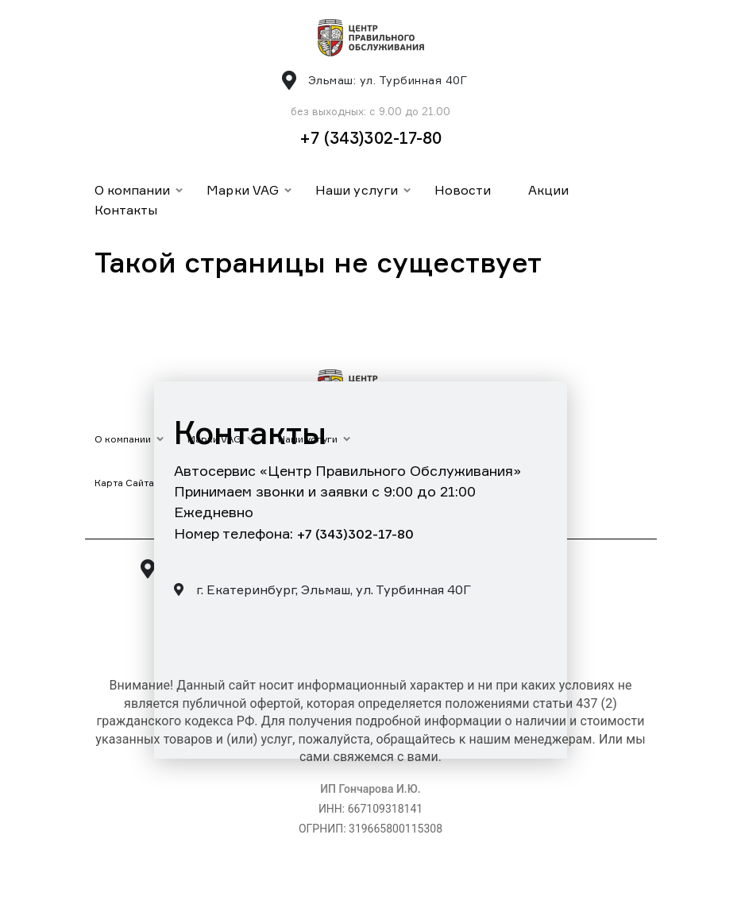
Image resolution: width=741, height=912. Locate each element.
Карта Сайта (125, 483)
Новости (463, 190)
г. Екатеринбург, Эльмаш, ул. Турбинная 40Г (322, 589)
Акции (548, 190)
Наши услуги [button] (356, 190)
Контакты (126, 210)
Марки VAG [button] (242, 190)
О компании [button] (133, 190)
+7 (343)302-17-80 (370, 138)
